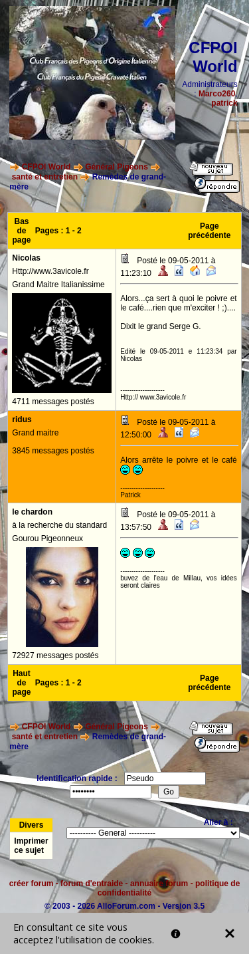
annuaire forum (159, 883)
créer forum (31, 883)
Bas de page (22, 231)
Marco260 (217, 93)
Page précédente (209, 230)
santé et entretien (45, 176)
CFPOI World (46, 167)
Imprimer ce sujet (31, 845)
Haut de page (22, 683)
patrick (224, 103)
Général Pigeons (116, 167)
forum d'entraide (91, 883)
